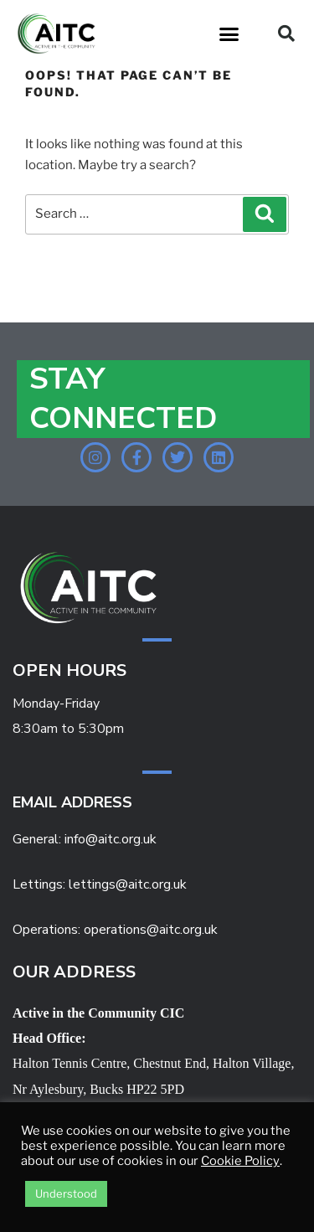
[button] (229, 33)
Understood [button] (66, 1193)
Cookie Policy (240, 1160)
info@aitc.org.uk (110, 839)
